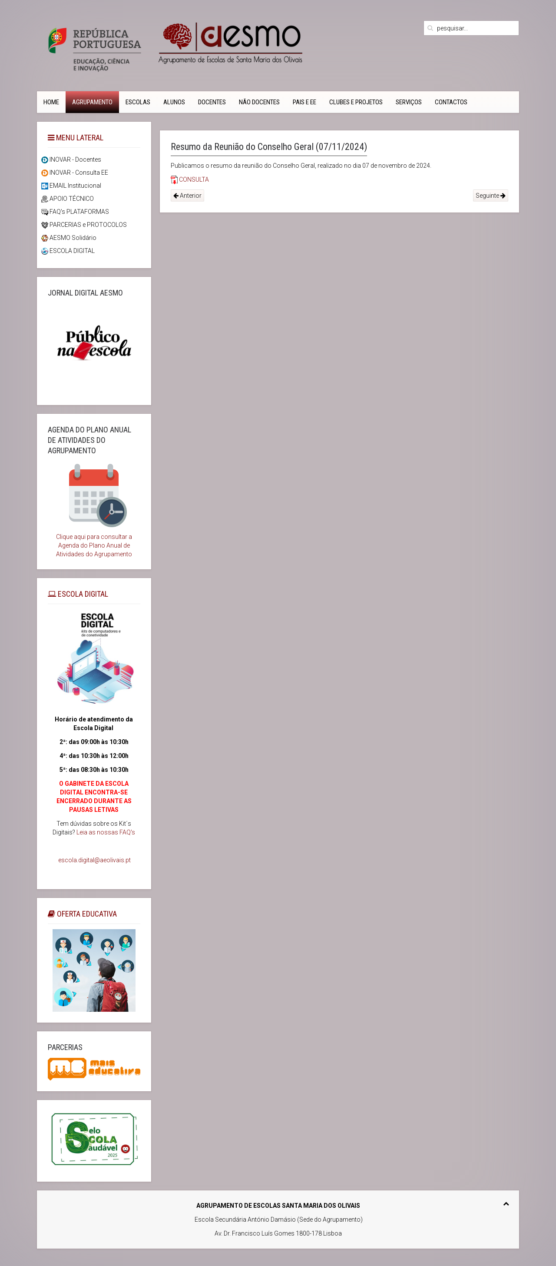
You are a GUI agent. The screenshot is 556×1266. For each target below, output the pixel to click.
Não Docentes (259, 102)
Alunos (174, 102)
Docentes (212, 102)
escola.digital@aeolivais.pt (94, 860)
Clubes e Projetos (356, 102)
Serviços (409, 102)
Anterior (187, 195)
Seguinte (491, 195)
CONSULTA (190, 179)
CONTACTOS (451, 102)
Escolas (138, 102)
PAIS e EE (304, 102)
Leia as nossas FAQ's (105, 832)
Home (51, 102)
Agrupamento (92, 102)
